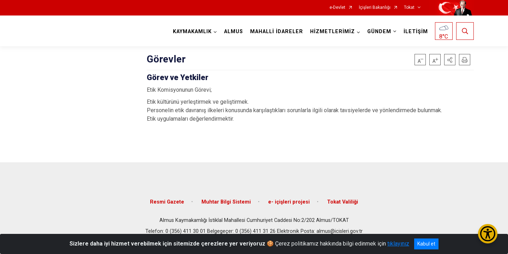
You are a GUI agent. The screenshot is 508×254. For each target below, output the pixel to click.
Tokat (409, 7)
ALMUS (233, 32)
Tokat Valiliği (342, 202)
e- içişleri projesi (289, 202)
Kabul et (426, 244)
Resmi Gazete (167, 202)
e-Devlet (337, 7)
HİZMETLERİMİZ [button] (332, 32)
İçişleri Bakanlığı (375, 7)
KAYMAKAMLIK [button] (192, 32)
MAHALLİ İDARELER (276, 32)
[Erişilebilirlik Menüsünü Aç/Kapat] (487, 233)
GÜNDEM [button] (379, 32)
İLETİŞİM (416, 32)
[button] (449, 59)
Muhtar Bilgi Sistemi (226, 202)
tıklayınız (398, 243)
